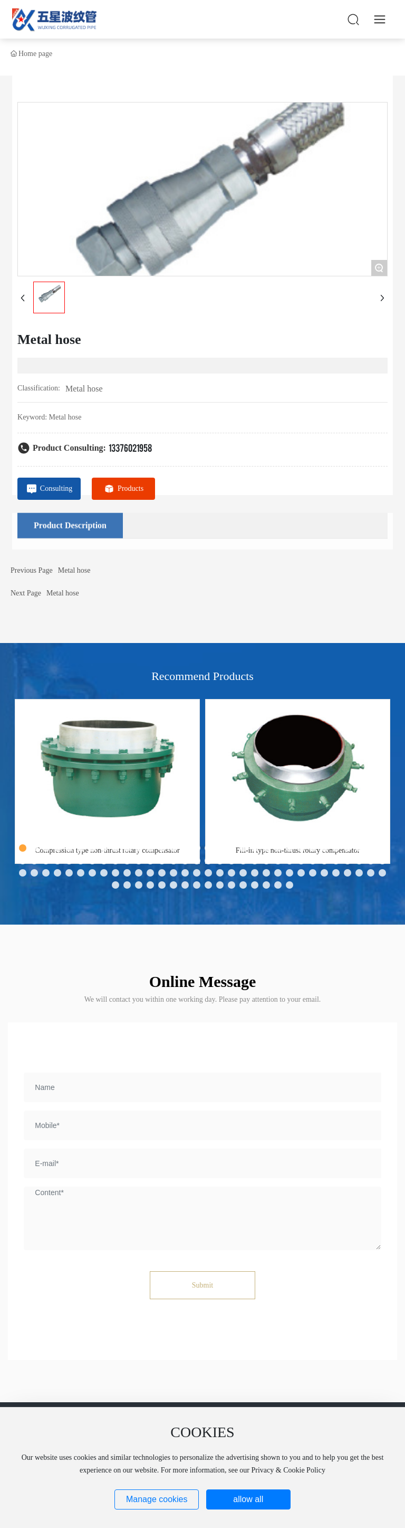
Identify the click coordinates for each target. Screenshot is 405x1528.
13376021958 (130, 447)
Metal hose (84, 388)
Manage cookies (157, 1499)
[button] (22, 848)
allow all (248, 1499)
